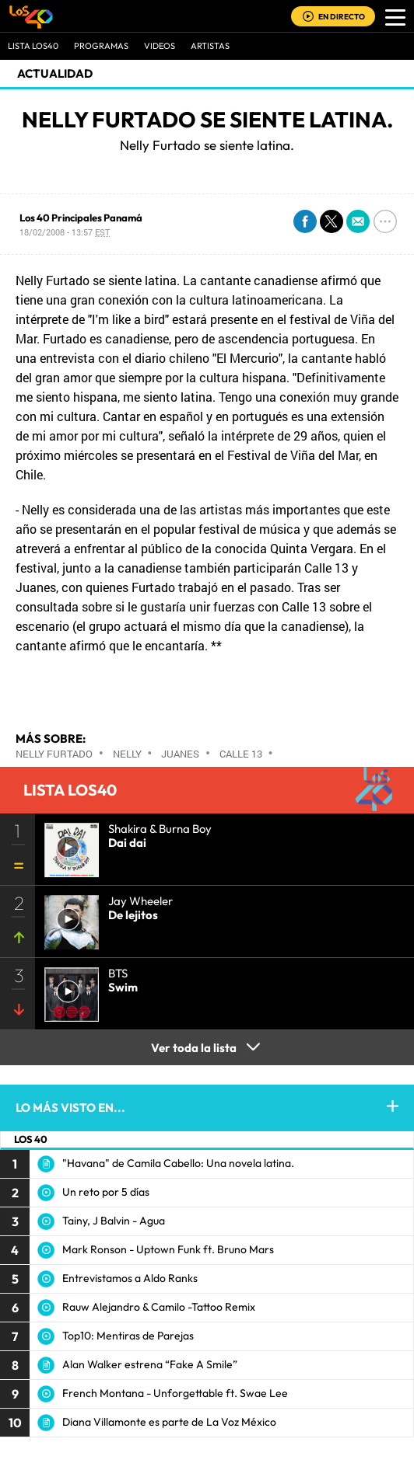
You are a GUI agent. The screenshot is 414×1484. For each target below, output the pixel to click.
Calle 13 (240, 754)
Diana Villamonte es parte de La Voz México (169, 1422)
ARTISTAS (210, 45)
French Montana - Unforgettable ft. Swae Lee (175, 1393)
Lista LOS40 (33, 45)
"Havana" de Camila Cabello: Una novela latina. (178, 1163)
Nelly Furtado (54, 754)
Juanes (180, 754)
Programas (101, 45)
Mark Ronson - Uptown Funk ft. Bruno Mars (168, 1249)
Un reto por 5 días (105, 1192)
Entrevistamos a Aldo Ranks (130, 1278)
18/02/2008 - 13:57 (64, 232)
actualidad (55, 73)
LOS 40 (30, 1139)
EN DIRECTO (341, 17)
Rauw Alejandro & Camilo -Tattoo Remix (158, 1307)
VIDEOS (159, 45)
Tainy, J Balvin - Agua (113, 1221)
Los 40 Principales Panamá (80, 217)
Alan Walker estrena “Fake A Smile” (149, 1364)
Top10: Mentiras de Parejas (128, 1336)
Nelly (127, 754)
